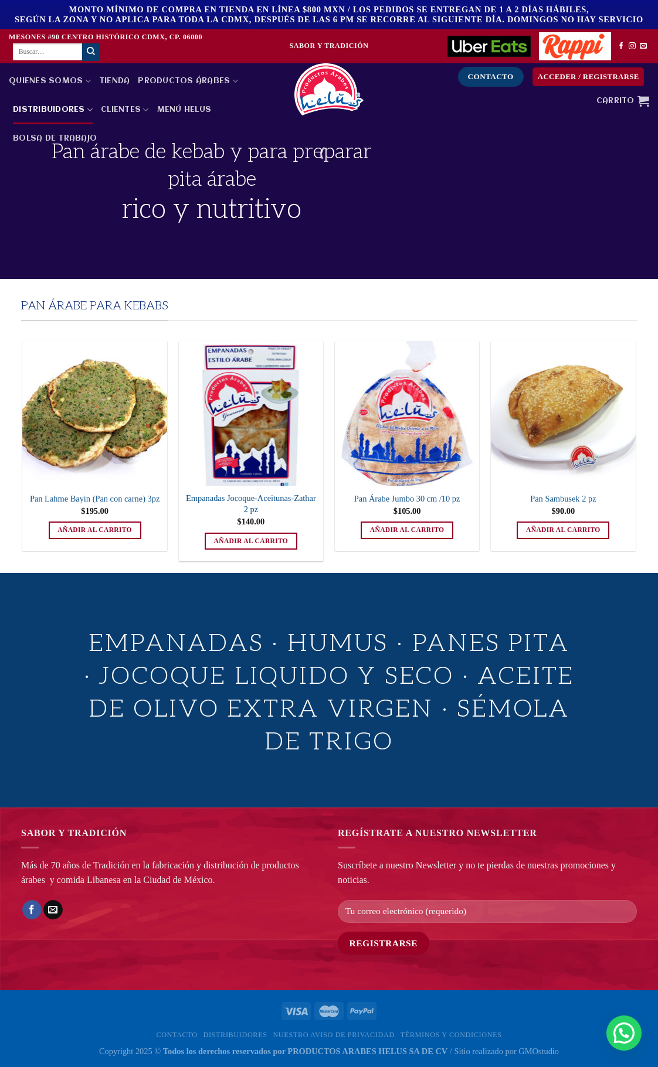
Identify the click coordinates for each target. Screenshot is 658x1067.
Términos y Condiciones (451, 1035)
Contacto (176, 1035)
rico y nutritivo (211, 209)
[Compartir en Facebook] (32, 910)
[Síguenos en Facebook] (621, 46)
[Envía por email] (53, 910)
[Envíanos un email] (643, 46)
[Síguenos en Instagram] (632, 46)
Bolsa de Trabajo (55, 138)
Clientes (125, 109)
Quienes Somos (50, 81)
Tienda (114, 81)
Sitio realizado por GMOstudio (506, 1051)
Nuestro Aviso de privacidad (333, 1035)
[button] (624, 1033)
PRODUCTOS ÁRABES (188, 81)
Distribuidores (53, 109)
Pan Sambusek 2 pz (563, 498)
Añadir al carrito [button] (94, 529)
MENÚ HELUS (184, 109)
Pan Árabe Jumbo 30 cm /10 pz (407, 498)
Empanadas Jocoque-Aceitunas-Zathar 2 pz (251, 503)
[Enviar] (91, 52)
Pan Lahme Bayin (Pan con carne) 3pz (95, 498)
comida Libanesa (89, 880)
